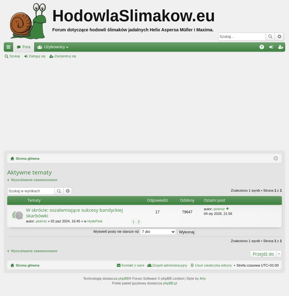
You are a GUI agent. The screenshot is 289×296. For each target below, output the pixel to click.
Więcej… (9, 48)
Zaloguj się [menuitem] (272, 48)
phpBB (123, 278)
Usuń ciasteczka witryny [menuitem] (213, 265)
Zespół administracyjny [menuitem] (169, 265)
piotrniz (41, 221)
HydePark (94, 221)
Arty (203, 278)
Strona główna (27, 265)
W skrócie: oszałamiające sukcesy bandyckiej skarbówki (74, 213)
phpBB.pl (170, 283)
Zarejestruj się (65, 56)
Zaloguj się (37, 56)
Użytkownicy (54, 47)
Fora (26, 47)
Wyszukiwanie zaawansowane (279, 36)
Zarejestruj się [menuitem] (281, 48)
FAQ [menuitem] (263, 48)
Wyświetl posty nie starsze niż (134, 231)
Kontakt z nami (132, 265)
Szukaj (270, 36)
